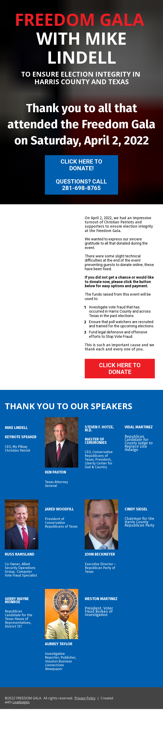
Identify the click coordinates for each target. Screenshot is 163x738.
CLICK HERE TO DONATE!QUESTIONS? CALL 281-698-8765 (81, 174)
